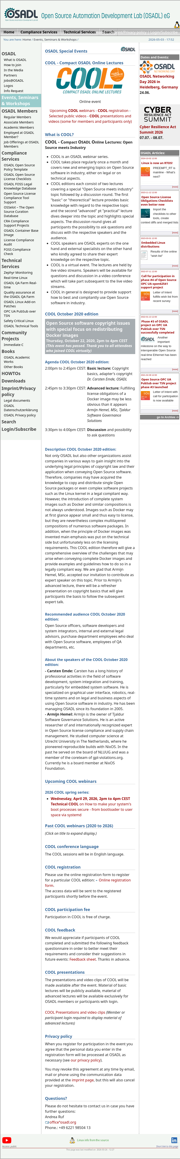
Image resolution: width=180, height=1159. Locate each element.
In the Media (13, 70)
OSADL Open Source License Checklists (19, 176)
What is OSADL (15, 60)
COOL (94, 116)
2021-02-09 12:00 (149, 375)
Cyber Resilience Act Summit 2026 (158, 127)
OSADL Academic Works (17, 359)
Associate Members (19, 122)
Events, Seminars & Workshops (55, 39)
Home (100, 32)
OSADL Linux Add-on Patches (20, 304)
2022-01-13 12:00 (149, 317)
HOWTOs (11, 373)
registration (113, 110)
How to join (12, 65)
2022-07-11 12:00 (149, 271)
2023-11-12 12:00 (149, 192)
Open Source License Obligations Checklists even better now (157, 200)
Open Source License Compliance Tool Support (20, 197)
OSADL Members (20, 111)
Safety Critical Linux (19, 321)
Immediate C (14, 345)
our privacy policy (86, 1060)
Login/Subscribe (164, 32)
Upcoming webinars (72, 110)
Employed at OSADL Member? (19, 134)
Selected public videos (68, 116)
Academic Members (19, 127)
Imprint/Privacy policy (128, 32)
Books (8, 351)
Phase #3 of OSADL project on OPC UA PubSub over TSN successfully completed (157, 327)
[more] (175, 187)
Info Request (13, 91)
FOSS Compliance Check (17, 251)
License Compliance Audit (19, 242)
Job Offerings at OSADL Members (21, 144)
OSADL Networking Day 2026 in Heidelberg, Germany (159, 80)
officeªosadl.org (60, 1122)
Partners (10, 75)
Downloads (14, 381)
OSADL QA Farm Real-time (20, 285)
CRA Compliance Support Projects (16, 223)
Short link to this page (167, 1146)
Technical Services (12, 263)
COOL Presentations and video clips (75, 1012)
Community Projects (14, 335)
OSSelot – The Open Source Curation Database (19, 211)
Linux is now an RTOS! (157, 163)
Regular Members (17, 117)
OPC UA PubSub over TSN (20, 313)
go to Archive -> (168, 417)
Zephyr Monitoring (18, 272)
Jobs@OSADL (14, 80)
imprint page (83, 1080)
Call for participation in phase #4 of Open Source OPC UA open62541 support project (158, 281)
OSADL (9, 54)
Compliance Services (14, 156)
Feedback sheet (82, 959)
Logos (8, 85)
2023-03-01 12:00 (149, 238)
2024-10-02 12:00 (149, 158)
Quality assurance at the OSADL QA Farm (19, 294)
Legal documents (17, 400)
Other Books (13, 367)
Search (9, 422)
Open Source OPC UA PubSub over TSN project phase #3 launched (158, 383)
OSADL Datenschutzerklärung (21, 407)
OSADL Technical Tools (21, 326)
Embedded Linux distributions (153, 244)
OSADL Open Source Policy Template (19, 167)
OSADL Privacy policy (20, 415)
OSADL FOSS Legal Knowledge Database (20, 186)
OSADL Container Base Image (21, 232)
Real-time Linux (15, 278)
